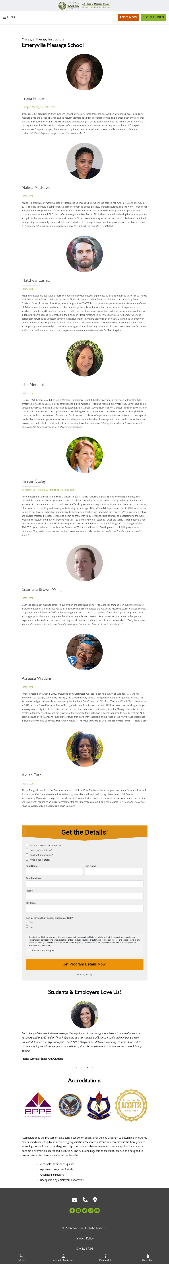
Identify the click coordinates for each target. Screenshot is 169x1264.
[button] (11, 17)
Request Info (153, 17)
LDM (89, 1249)
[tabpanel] (84, 1033)
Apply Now (128, 17)
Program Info (105, 1257)
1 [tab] (76, 1068)
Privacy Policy (84, 1239)
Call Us (21, 1257)
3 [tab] (87, 1068)
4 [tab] (93, 1068)
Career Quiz (148, 1257)
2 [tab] (82, 1068)
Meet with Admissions (63, 1257)
